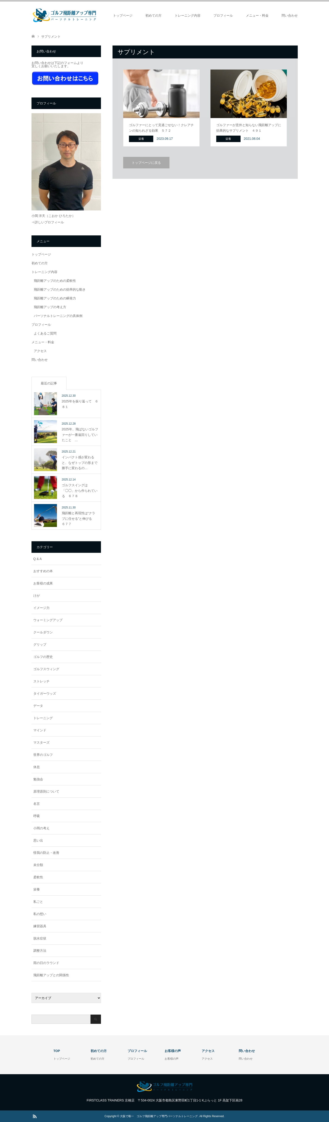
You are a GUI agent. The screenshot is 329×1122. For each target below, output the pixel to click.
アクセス (40, 351)
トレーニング (43, 718)
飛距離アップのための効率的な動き (60, 289)
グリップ (39, 644)
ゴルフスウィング (46, 669)
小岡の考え (41, 828)
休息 (36, 767)
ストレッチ (41, 681)
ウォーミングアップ (48, 620)
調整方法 (39, 950)
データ (38, 706)
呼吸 (36, 816)
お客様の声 (172, 1058)
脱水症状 (39, 938)
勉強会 (38, 779)
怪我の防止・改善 (46, 852)
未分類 (38, 865)
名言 (36, 804)
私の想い (39, 914)
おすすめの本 (43, 571)
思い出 (38, 840)
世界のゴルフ (43, 755)
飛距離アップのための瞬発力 (55, 298)
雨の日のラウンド (46, 963)
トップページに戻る (146, 162)
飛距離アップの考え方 (50, 307)
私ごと (38, 901)
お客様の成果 (43, 583)
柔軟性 (38, 877)
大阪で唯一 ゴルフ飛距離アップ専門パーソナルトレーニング (159, 1116)
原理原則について (46, 791)
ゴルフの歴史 (43, 657)
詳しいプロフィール (49, 222)
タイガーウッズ (44, 693)
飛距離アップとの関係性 (51, 975)
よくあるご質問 (45, 333)
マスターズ (41, 742)
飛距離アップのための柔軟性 (55, 281)
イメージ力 (41, 608)
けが (36, 595)
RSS (34, 1116)
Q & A (37, 559)
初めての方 (153, 15)
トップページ (122, 15)
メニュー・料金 (257, 15)
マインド (39, 730)
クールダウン (43, 632)
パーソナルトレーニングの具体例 (58, 316)
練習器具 (39, 926)
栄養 (36, 889)
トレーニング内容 (188, 15)
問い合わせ (290, 15)
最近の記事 (49, 383)
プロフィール (223, 15)
